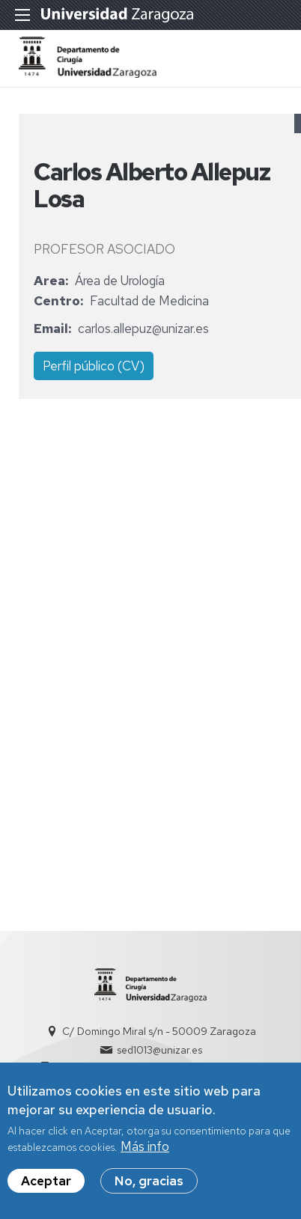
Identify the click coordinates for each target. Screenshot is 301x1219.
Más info (145, 1152)
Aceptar (46, 1187)
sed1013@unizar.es (159, 1050)
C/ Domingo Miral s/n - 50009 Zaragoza (159, 1031)
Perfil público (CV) (94, 366)
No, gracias (149, 1187)
